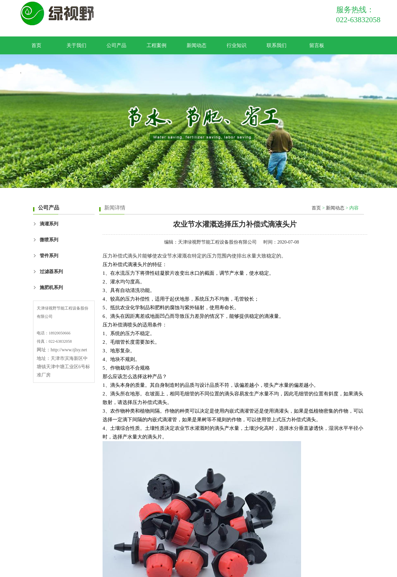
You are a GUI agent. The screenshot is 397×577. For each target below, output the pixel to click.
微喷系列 (49, 239)
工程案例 (156, 45)
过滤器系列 (51, 271)
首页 (36, 45)
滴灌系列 (49, 223)
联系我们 (277, 45)
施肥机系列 (51, 287)
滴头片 (134, 256)
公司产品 (116, 45)
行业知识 (236, 45)
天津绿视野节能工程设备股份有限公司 (217, 242)
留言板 (316, 45)
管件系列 (49, 255)
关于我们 (76, 45)
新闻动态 (196, 45)
